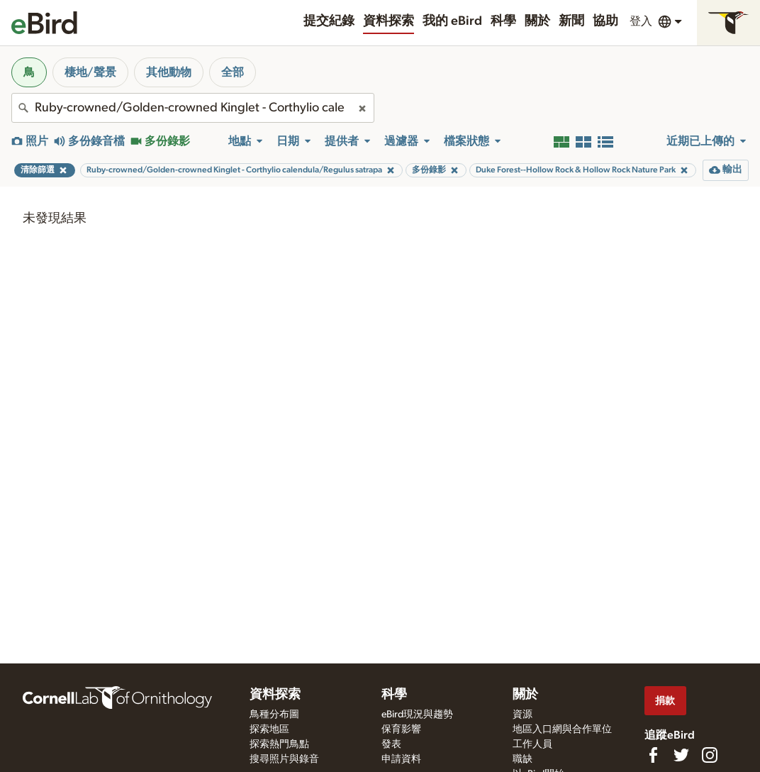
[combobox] (193, 108)
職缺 (522, 759)
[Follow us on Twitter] (681, 754)
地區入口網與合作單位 (562, 729)
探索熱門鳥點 (279, 744)
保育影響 (401, 729)
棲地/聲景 (90, 72)
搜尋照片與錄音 (284, 759)
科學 (503, 21)
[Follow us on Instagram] (709, 754)
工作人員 (532, 744)
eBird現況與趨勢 (417, 714)
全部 (232, 72)
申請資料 (401, 759)
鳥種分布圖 (274, 714)
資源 (522, 714)
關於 (537, 21)
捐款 (665, 700)
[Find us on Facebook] (652, 754)
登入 (641, 21)
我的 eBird (452, 21)
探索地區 (269, 729)
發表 (391, 744)
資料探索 (388, 21)
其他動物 (168, 72)
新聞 (571, 21)
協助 (605, 21)
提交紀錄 (328, 21)
